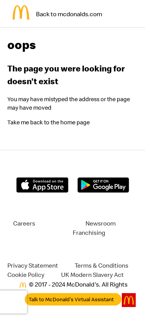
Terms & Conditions (101, 265)
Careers (24, 223)
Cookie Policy (25, 274)
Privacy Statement (32, 265)
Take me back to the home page (48, 122)
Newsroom (100, 223)
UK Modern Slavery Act (92, 274)
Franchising (89, 232)
